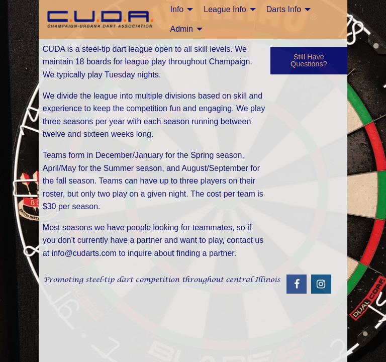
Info (177, 9)
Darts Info (283, 9)
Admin (181, 29)
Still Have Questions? (309, 60)
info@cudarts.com (84, 253)
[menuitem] (179, 9)
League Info (225, 9)
